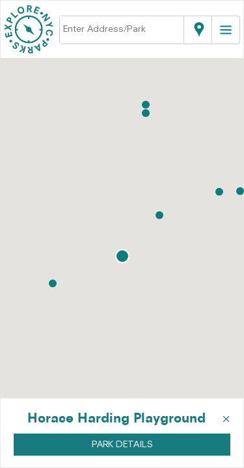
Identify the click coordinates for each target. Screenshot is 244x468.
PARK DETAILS (122, 444)
